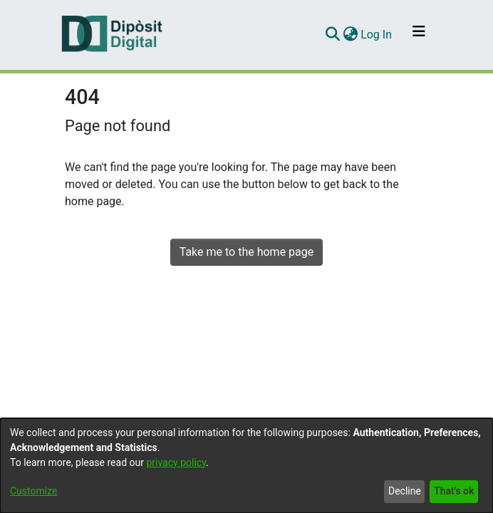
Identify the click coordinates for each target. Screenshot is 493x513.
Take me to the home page (247, 252)
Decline (404, 491)
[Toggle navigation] (419, 35)
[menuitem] (350, 34)
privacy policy (176, 462)
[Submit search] (332, 34)
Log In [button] (376, 34)
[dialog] (246, 465)
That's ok (454, 491)
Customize (33, 491)
